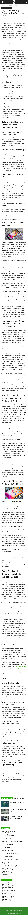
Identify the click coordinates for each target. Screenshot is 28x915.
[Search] (26, 2)
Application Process (7, 893)
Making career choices (7, 850)
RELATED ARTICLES (7, 798)
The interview (7, 847)
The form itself (7, 838)
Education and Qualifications (9, 896)
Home (2, 5)
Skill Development (6, 891)
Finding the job (7, 852)
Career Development (7, 883)
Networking (7, 832)
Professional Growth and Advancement (11, 888)
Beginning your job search (8, 831)
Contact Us (6, 909)
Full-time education (8, 856)
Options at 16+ (6, 855)
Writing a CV (5, 874)
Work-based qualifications (10, 865)
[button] (2, 2)
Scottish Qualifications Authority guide (13, 858)
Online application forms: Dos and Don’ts (14, 840)
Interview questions (9, 844)
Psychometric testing (7, 868)
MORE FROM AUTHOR (18, 798)
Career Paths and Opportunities (10, 884)
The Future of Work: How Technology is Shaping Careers (17, 818)
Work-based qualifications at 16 (11, 859)
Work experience (6, 871)
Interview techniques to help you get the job (13, 841)
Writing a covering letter (8, 872)
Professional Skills (6, 900)
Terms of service (19, 909)
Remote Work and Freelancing (9, 890)
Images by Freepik (18, 910)
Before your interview (9, 846)
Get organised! (7, 834)
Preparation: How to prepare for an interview (15, 843)
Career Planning (6, 894)
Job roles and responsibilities (11, 853)
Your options (7, 864)
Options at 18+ (6, 862)
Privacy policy (9, 910)
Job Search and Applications (9, 887)
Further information (9, 835)
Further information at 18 (10, 866)
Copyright (12, 909)
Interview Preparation (7, 897)
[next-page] (5, 824)
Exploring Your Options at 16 (11, 861)
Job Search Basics (6, 899)
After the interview (8, 849)
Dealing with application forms (9, 837)
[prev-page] (2, 824)
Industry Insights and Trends (11, 5)
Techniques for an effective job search (11, 869)
